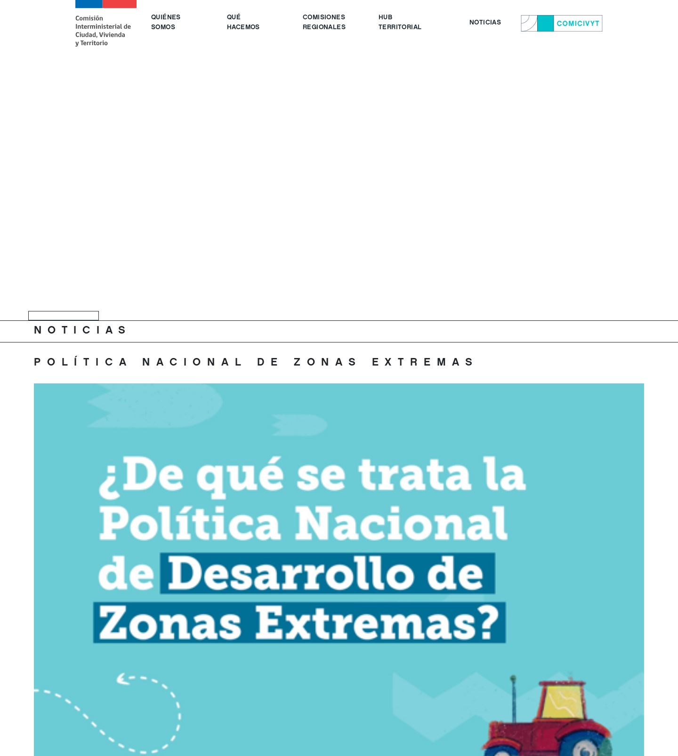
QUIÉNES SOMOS (166, 23)
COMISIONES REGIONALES (324, 23)
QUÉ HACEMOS (243, 23)
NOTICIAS (485, 23)
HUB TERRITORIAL (400, 23)
